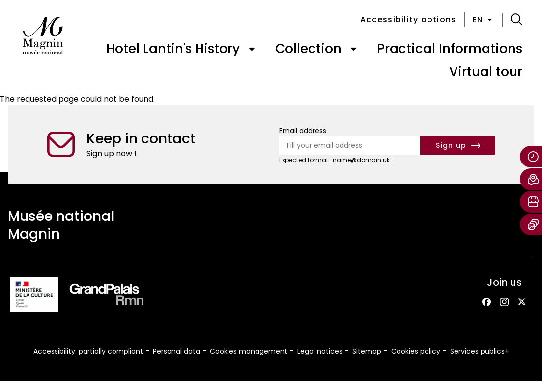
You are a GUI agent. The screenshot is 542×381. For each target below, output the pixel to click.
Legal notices (319, 351)
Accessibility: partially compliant (88, 351)
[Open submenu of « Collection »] (353, 49)
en (483, 20)
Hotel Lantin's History (173, 48)
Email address (302, 131)
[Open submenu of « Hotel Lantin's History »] (251, 49)
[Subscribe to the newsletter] (457, 145)
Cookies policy (415, 351)
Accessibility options (408, 19)
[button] (516, 20)
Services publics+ (479, 351)
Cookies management (248, 351)
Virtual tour (485, 72)
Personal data (176, 351)
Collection (308, 48)
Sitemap (366, 351)
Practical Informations (449, 48)
